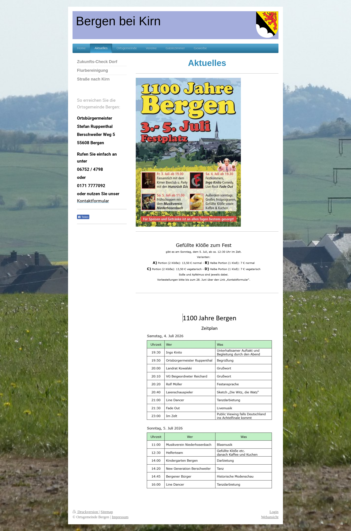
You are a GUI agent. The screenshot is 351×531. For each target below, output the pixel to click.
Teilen (83, 217)
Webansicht (269, 517)
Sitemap (107, 512)
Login (274, 512)
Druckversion (86, 512)
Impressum (120, 517)
